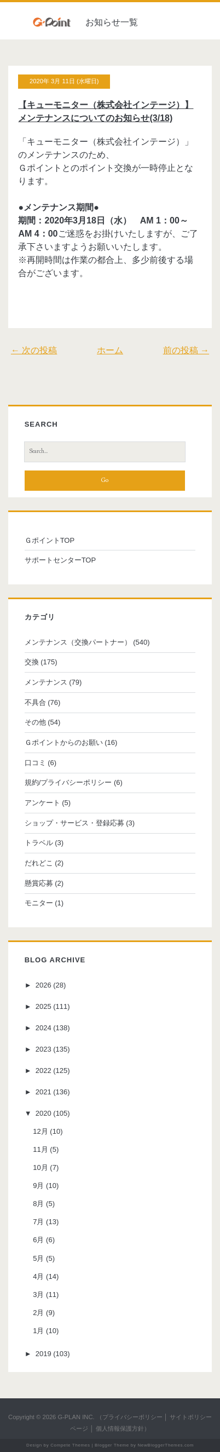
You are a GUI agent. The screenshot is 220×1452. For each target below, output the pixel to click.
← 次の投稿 (34, 350)
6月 (38, 1240)
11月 (40, 1149)
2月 (38, 1312)
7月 (38, 1222)
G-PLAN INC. (75, 1417)
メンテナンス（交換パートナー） (78, 642)
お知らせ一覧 (111, 22)
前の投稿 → (186, 350)
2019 (43, 1354)
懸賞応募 (39, 883)
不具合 (35, 702)
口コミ (35, 763)
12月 (40, 1131)
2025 (43, 1006)
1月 (38, 1331)
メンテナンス (46, 682)
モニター (39, 903)
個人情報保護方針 (120, 1428)
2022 (43, 1070)
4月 (38, 1276)
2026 (43, 985)
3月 (38, 1294)
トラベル (39, 843)
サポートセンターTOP (60, 560)
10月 (40, 1167)
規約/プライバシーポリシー (68, 782)
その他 (35, 722)
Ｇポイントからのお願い (64, 742)
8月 (38, 1204)
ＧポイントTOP (50, 540)
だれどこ (39, 863)
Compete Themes (70, 1445)
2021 (43, 1092)
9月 (38, 1185)
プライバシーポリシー (132, 1417)
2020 (43, 1113)
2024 (43, 1028)
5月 (38, 1258)
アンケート (42, 803)
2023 (43, 1049)
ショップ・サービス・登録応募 (74, 823)
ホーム (110, 350)
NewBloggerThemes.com (165, 1445)
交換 (32, 662)
